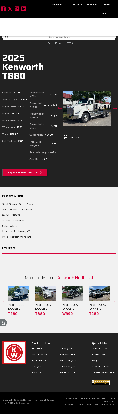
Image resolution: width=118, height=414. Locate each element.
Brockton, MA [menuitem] (67, 354)
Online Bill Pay (60, 4)
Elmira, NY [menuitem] (37, 372)
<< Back (49, 43)
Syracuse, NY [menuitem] (38, 360)
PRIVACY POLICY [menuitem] (101, 366)
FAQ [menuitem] (94, 360)
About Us (77, 4)
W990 (67, 314)
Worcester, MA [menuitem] (68, 366)
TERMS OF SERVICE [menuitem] (103, 372)
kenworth (60, 43)
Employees (105, 13)
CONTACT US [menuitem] (99, 348)
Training (106, 4)
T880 (70, 43)
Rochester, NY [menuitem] (39, 354)
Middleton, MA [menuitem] (68, 360)
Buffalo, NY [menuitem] (37, 348)
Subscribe (92, 4)
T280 (13, 314)
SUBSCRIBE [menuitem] (98, 354)
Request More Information (22, 172)
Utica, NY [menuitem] (36, 366)
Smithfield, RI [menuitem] (67, 372)
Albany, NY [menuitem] (66, 348)
